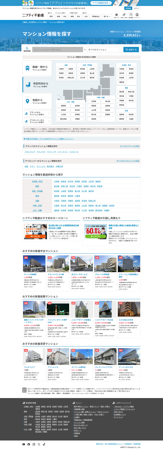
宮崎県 (91, 210)
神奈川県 (64, 186)
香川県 (98, 205)
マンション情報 (79, 422)
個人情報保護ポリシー (114, 444)
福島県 (98, 181)
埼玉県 (72, 186)
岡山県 (63, 205)
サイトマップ (118, 417)
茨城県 (86, 186)
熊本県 (77, 210)
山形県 (91, 181)
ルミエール (74, 151)
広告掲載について (120, 414)
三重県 (77, 196)
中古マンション (103, 412)
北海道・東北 (37, 181)
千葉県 (79, 186)
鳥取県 (70, 205)
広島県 (56, 205)
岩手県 (70, 181)
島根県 (77, 205)
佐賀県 (63, 210)
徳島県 (91, 205)
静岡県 (70, 196)
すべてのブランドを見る (129, 146)
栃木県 (93, 186)
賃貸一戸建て (105, 406)
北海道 (56, 181)
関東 (37, 186)
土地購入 (77, 417)
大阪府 (56, 200)
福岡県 (56, 210)
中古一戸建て (99, 414)
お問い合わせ (118, 412)
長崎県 (70, 210)
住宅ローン (77, 430)
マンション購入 (79, 412)
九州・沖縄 (37, 210)
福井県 (91, 191)
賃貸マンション (83, 406)
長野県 (70, 191)
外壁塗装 (77, 433)
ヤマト (32, 166)
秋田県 (84, 181)
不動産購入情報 (79, 409)
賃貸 (75, 406)
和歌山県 (92, 200)
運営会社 (99, 444)
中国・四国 (37, 205)
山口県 (84, 205)
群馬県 (100, 186)
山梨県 (63, 191)
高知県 (111, 205)
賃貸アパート (94, 406)
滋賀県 (77, 200)
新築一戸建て (88, 414)
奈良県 (84, 200)
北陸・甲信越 (37, 191)
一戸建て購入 (78, 414)
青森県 (63, 181)
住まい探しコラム (80, 428)
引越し (76, 436)
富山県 (77, 191)
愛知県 (56, 196)
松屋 (26, 166)
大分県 (84, 210)
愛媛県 (105, 205)
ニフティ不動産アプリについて (124, 409)
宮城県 (77, 181)
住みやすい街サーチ (81, 425)
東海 (37, 196)
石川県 (84, 191)
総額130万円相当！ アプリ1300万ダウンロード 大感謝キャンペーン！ (50, 139)
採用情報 (137, 444)
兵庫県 (63, 200)
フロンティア (30, 151)
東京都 (56, 186)
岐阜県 (63, 196)
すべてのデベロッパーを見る (128, 160)
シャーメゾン (62, 151)
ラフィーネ (51, 151)
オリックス (41, 166)
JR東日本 (59, 166)
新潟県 (56, 191)
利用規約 (128, 444)
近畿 (37, 200)
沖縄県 (106, 210)
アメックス (41, 151)
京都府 (70, 200)
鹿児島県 (99, 210)
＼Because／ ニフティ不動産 (124, 406)
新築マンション (90, 412)
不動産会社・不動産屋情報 (83, 420)
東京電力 (50, 166)
